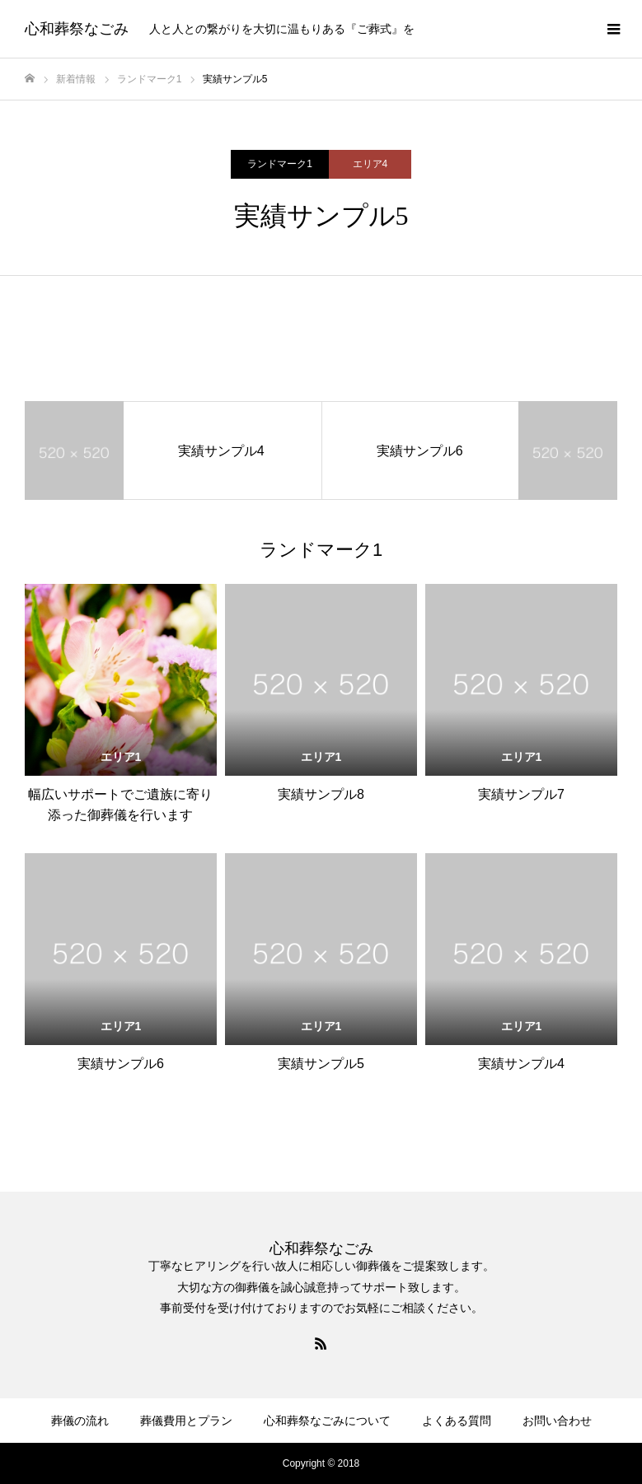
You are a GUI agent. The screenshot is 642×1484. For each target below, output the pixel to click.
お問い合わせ (557, 1420)
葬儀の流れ (80, 1420)
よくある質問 (456, 1420)
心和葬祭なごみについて (327, 1420)
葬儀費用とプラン (186, 1420)
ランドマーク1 (279, 164)
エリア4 (370, 164)
